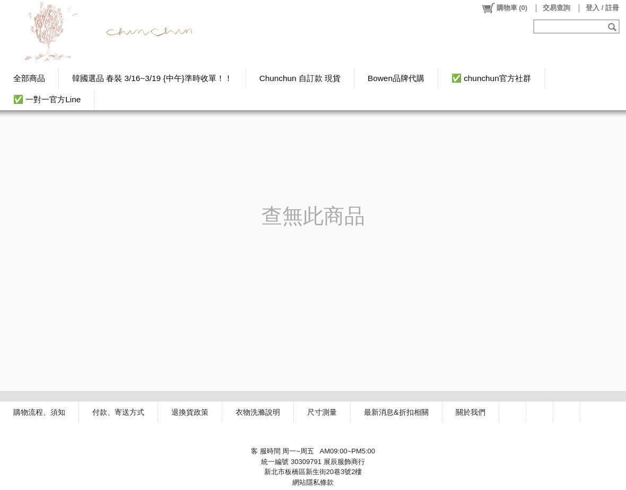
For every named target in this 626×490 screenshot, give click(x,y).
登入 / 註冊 (602, 8)
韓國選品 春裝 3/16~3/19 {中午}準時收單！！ (152, 78)
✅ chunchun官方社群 (491, 78)
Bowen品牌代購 (396, 78)
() (504, 8)
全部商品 (29, 78)
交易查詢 (556, 8)
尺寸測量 (322, 412)
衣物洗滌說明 (258, 412)
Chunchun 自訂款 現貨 (300, 78)
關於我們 (470, 412)
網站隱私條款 (313, 482)
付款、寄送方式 (118, 412)
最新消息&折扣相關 (396, 412)
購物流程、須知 (39, 412)
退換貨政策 (189, 412)
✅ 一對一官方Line (47, 99)
